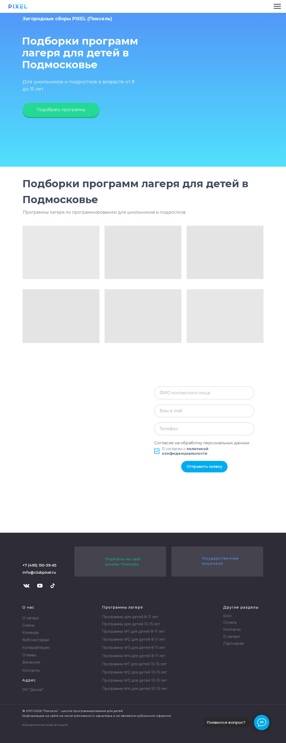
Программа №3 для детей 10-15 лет (134, 680)
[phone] (204, 428)
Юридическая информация (45, 725)
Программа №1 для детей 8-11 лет (133, 631)
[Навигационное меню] (277, 6)
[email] (204, 410)
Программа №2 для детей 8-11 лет (133, 639)
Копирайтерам (35, 647)
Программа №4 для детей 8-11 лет (134, 655)
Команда (30, 632)
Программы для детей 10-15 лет (131, 624)
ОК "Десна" (32, 689)
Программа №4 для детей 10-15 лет (134, 688)
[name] (204, 393)
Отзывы (29, 655)
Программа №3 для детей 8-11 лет (133, 647)
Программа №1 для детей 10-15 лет (134, 664)
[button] (61, 110)
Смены (28, 625)
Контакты (31, 670)
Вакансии (31, 662)
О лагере (30, 618)
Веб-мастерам (35, 640)
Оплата (230, 622)
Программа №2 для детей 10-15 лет (134, 672)
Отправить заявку (204, 466)
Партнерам (233, 643)
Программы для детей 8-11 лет (130, 617)
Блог (227, 615)
